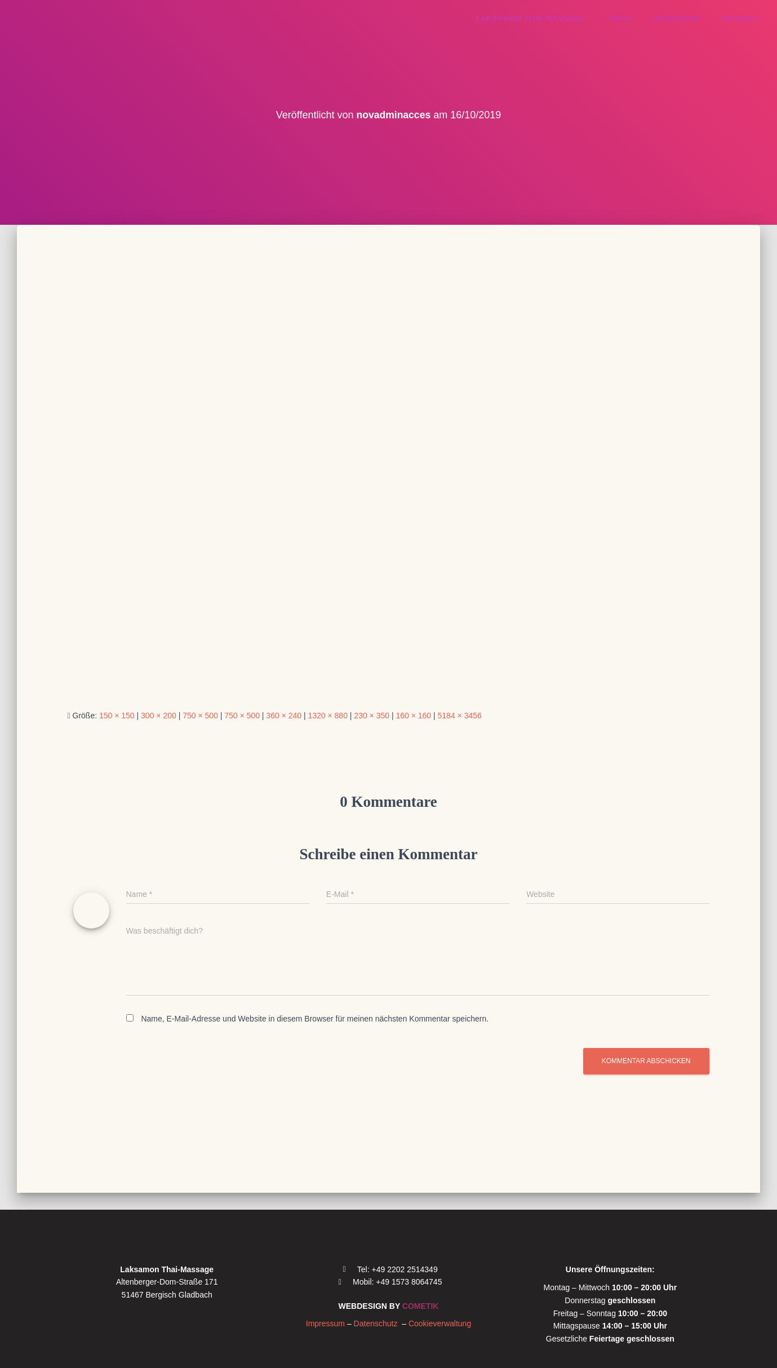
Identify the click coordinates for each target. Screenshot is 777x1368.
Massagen (677, 18)
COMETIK (420, 1306)
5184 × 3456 (460, 715)
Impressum (325, 1323)
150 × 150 (117, 715)
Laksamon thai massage (531, 18)
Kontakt (741, 18)
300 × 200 (158, 715)
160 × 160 (413, 715)
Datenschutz (378, 1323)
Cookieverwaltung (440, 1323)
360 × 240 (283, 715)
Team (620, 18)
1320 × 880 (327, 715)
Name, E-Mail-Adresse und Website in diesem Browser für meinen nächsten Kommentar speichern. (315, 1018)
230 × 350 (371, 715)
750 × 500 (200, 715)
